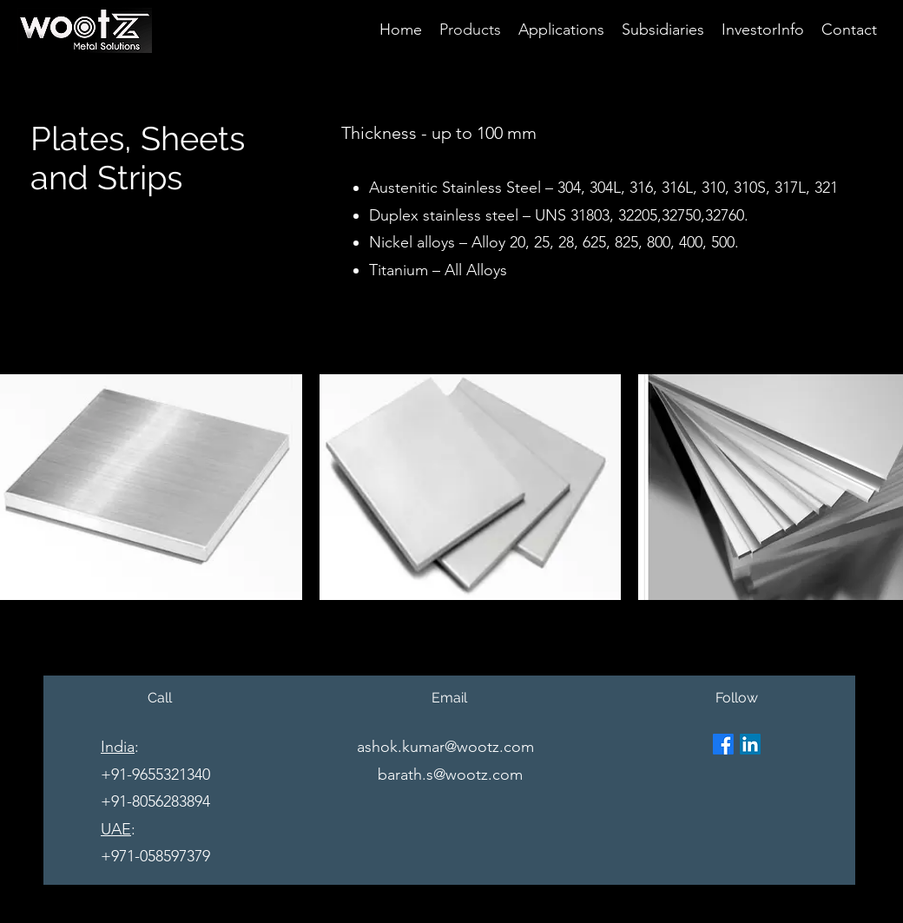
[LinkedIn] (750, 744)
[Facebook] (723, 744)
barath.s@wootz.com (450, 774)
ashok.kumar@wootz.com (445, 746)
